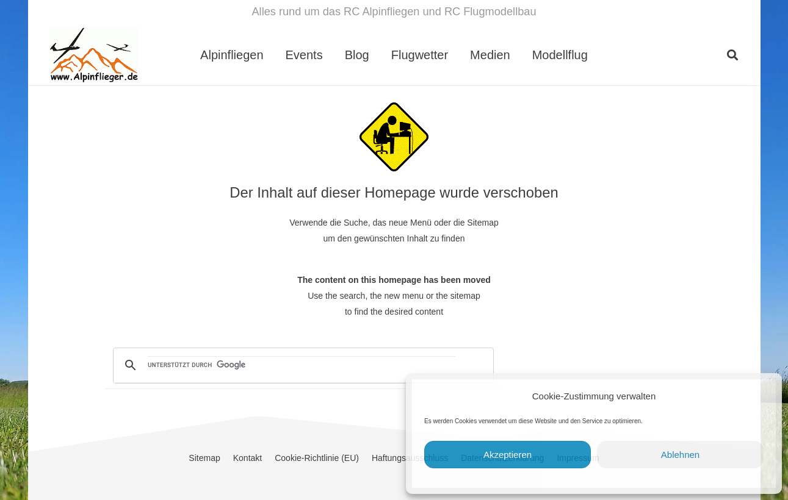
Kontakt (247, 458)
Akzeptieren (507, 454)
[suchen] (301, 365)
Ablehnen (680, 454)
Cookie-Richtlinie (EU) (317, 458)
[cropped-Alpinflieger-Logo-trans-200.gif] (93, 54)
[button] (732, 55)
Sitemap (204, 458)
